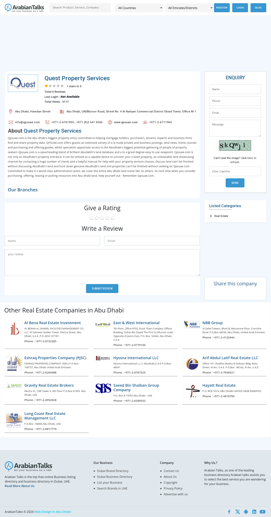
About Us (170, 477)
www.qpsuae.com (126, 122)
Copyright (170, 482)
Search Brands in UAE (112, 488)
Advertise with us (176, 494)
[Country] (138, 8)
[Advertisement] (118, 45)
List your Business (109, 482)
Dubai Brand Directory (113, 471)
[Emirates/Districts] (187, 8)
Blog (258, 7)
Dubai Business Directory (114, 477)
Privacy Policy (173, 488)
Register (220, 7)
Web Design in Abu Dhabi (52, 512)
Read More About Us (19, 486)
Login (240, 7)
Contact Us (171, 471)
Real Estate (221, 216)
